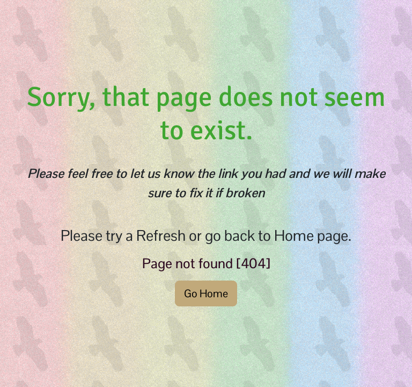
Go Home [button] (206, 293)
